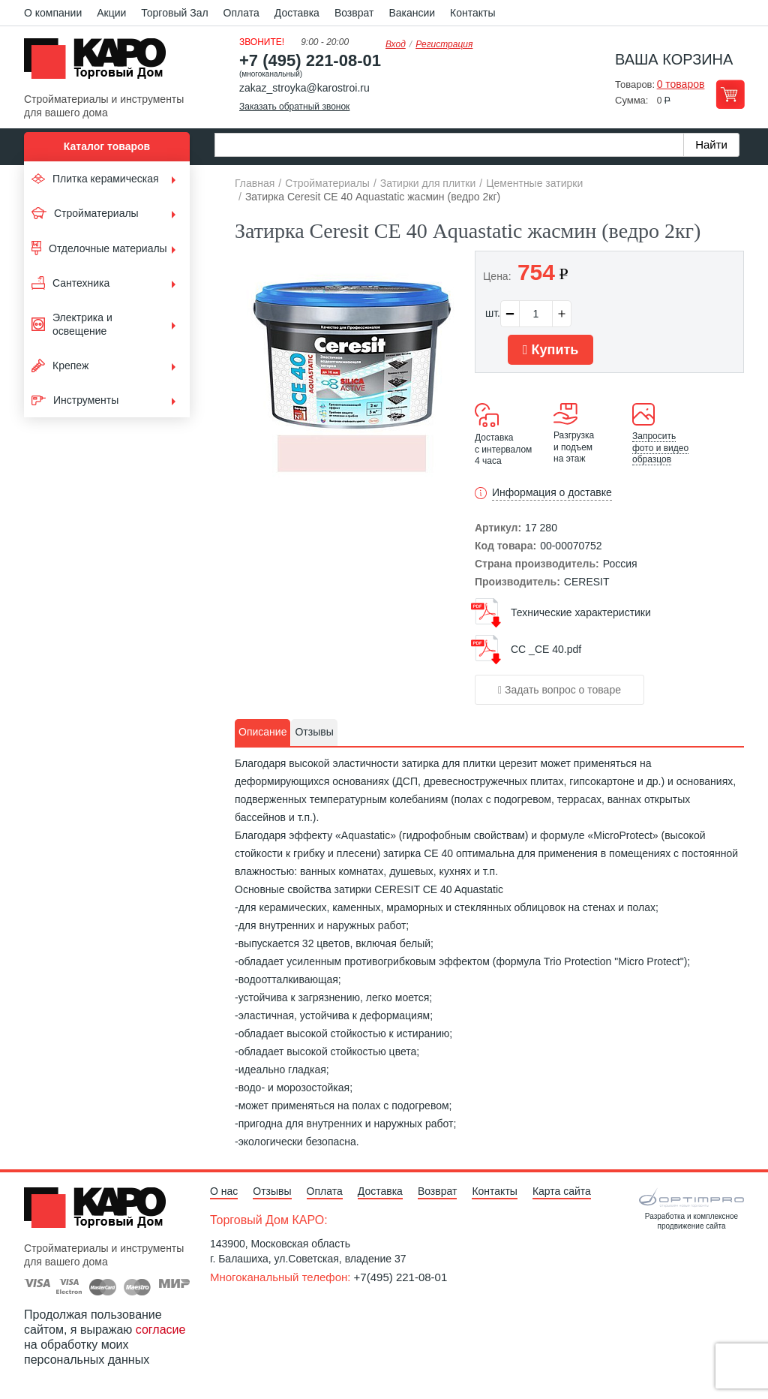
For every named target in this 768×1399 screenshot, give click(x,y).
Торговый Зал (174, 13)
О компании (53, 13)
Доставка (297, 13)
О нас (224, 1191)
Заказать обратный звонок (294, 106)
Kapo (100, 63)
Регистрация (444, 44)
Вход (396, 44)
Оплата (242, 13)
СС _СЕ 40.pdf (546, 649)
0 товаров (681, 84)
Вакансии (411, 13)
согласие (161, 1329)
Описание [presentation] (262, 732)
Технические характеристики (581, 612)
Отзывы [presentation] (314, 732)
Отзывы (272, 1191)
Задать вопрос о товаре (559, 690)
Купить (550, 349)
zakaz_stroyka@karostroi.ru (304, 88)
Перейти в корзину (730, 94)
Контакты (472, 13)
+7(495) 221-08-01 (401, 1277)
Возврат (354, 13)
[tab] (262, 732)
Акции (111, 13)
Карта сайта (561, 1191)
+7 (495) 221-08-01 (310, 60)
